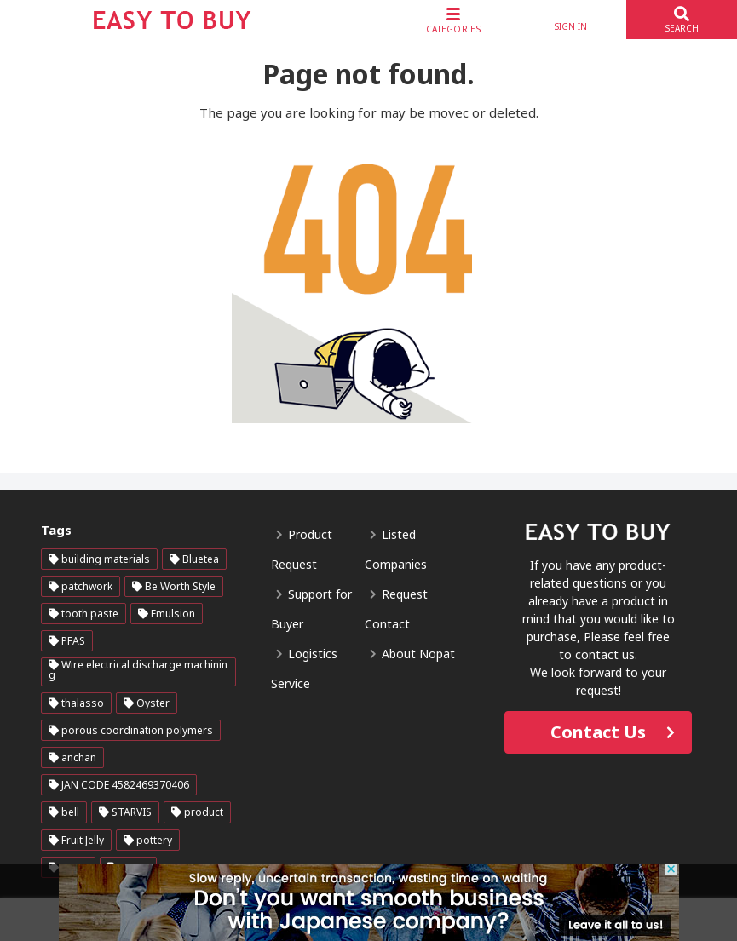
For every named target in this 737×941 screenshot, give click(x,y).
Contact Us (598, 731)
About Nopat (418, 654)
